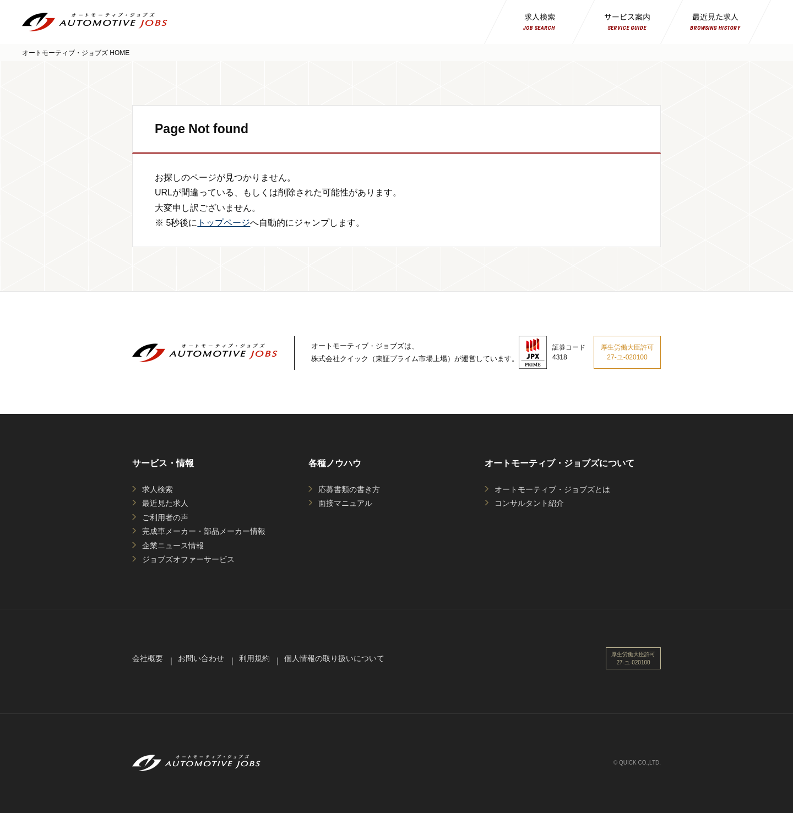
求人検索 (157, 489)
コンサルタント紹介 (529, 503)
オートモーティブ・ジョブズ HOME (75, 53)
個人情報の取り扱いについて (334, 658)
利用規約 (254, 658)
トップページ (223, 222)
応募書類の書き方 (349, 489)
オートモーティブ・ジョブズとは (552, 489)
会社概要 (147, 658)
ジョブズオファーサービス (188, 559)
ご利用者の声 (165, 517)
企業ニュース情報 (173, 545)
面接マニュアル (345, 503)
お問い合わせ (201, 658)
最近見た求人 (165, 503)
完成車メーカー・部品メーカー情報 (203, 531)
